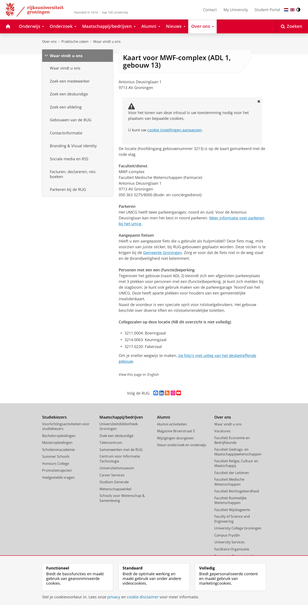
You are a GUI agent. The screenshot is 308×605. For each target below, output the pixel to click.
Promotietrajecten (57, 470)
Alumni (163, 417)
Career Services (111, 475)
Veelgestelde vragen (58, 477)
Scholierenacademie (58, 449)
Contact (210, 9)
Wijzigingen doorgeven (175, 438)
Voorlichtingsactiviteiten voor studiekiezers (66, 426)
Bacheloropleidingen (59, 435)
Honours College (55, 463)
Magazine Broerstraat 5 (176, 431)
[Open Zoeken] (291, 26)
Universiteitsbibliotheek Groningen (118, 426)
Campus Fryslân (227, 535)
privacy (113, 596)
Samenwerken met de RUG (121, 449)
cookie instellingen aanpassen (174, 129)
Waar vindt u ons (107, 41)
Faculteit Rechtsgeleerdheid (236, 491)
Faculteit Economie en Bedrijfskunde (232, 440)
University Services (229, 542)
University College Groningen (237, 528)
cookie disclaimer (142, 596)
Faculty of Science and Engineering (232, 519)
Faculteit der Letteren (231, 472)
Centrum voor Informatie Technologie (119, 459)
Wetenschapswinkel (115, 489)
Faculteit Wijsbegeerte (232, 509)
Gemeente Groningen (162, 252)
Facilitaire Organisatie (231, 549)
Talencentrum (110, 442)
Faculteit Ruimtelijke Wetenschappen (230, 500)
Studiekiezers (54, 417)
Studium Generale (114, 482)
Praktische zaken (75, 41)
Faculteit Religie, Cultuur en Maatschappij (236, 463)
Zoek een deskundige (116, 435)
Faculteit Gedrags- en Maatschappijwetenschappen (238, 452)
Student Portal (267, 9)
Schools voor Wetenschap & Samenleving (122, 498)
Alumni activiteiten (172, 424)
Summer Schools (56, 456)
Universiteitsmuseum (116, 468)
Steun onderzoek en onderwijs (181, 445)
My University (236, 9)
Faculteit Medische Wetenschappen (229, 482)
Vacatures (222, 431)
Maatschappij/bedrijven (121, 417)
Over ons (49, 41)
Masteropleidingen (57, 442)
